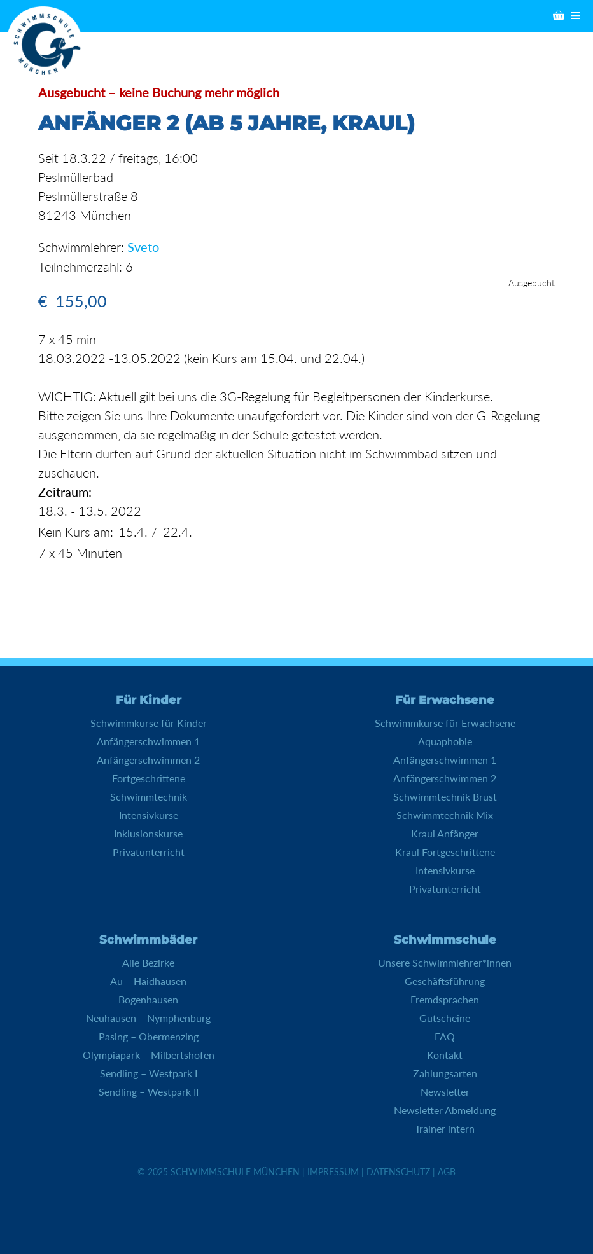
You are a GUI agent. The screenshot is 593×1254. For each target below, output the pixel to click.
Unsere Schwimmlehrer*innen (445, 962)
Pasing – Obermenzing (149, 1036)
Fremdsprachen (444, 999)
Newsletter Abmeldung (445, 1109)
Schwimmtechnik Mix (444, 814)
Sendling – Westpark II (149, 1091)
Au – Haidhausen (148, 980)
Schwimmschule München (235, 1171)
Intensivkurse (148, 814)
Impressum (333, 1171)
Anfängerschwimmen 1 (148, 740)
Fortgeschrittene (148, 777)
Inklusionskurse (148, 833)
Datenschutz (398, 1171)
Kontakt (445, 1054)
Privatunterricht (149, 851)
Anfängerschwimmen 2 (148, 759)
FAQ (445, 1036)
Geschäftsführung (445, 980)
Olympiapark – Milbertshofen (148, 1054)
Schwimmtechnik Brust (445, 796)
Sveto (143, 246)
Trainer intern (445, 1128)
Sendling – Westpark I (148, 1072)
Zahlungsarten (445, 1072)
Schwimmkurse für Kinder (148, 722)
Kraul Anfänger (444, 833)
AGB (447, 1171)
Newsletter (445, 1091)
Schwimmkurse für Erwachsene (445, 722)
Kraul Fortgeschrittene (445, 851)
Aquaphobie (445, 740)
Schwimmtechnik (148, 796)
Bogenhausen (148, 999)
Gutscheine (444, 1017)
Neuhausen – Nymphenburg (148, 1017)
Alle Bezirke (148, 962)
